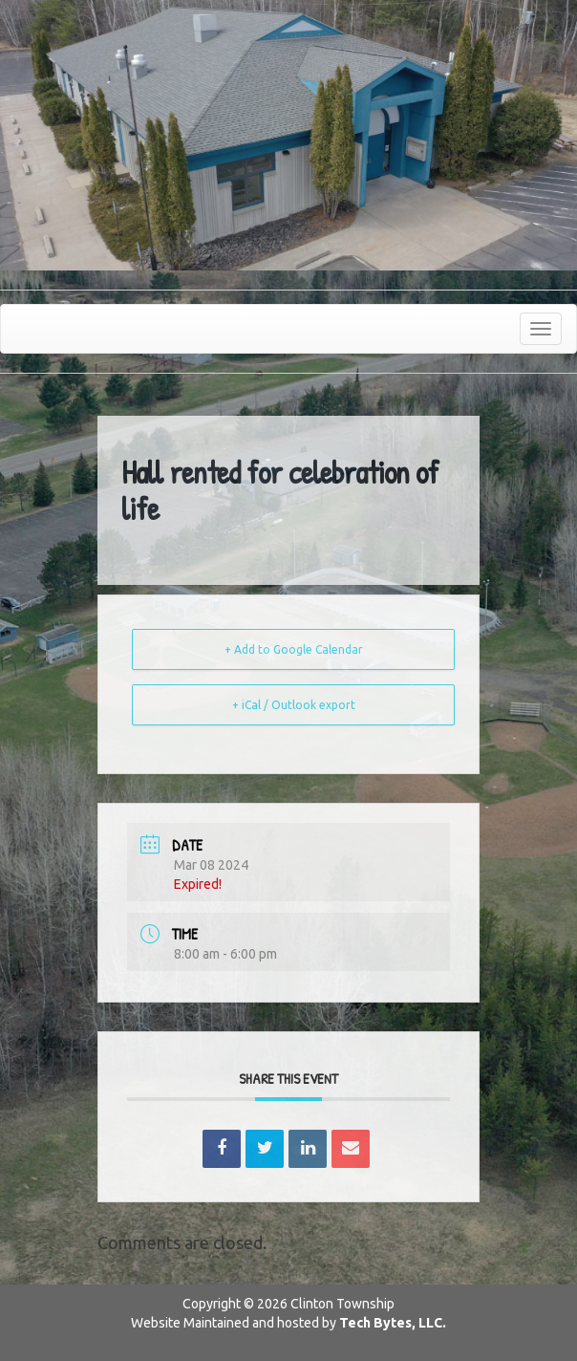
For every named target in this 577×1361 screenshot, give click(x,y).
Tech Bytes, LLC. (392, 1322)
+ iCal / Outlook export (293, 705)
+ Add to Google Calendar (293, 649)
